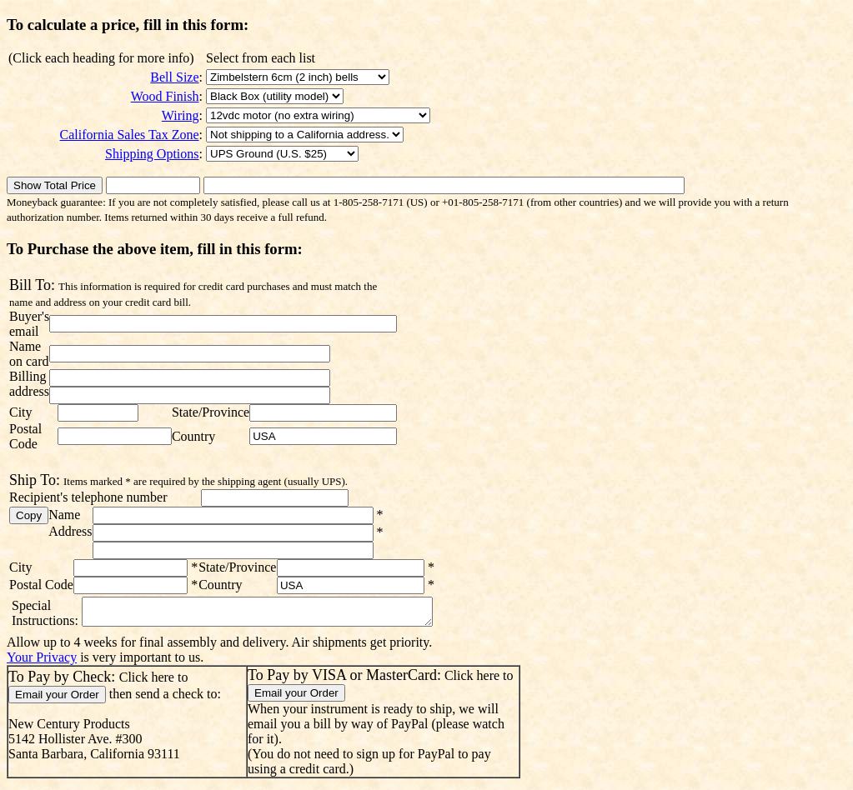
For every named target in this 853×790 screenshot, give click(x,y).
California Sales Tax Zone (129, 135)
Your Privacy (42, 662)
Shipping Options (151, 154)
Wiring (180, 115)
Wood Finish (165, 96)
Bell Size (174, 77)
